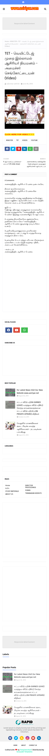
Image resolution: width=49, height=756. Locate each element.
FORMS (27, 490)
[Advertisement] (24, 529)
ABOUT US (9, 494)
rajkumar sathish (13, 84)
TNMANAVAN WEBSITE (33, 493)
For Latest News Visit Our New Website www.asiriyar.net (30, 391)
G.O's (7, 488)
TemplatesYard (25, 750)
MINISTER (13, 41)
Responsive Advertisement (24, 24)
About (23, 745)
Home (7, 41)
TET (17, 140)
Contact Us (33, 745)
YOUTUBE (34, 140)
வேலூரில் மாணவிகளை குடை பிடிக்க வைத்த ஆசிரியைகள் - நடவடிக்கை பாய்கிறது (29, 427)
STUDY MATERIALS (12, 491)
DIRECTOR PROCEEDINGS (30, 486)
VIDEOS (24, 140)
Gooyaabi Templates (24, 752)
